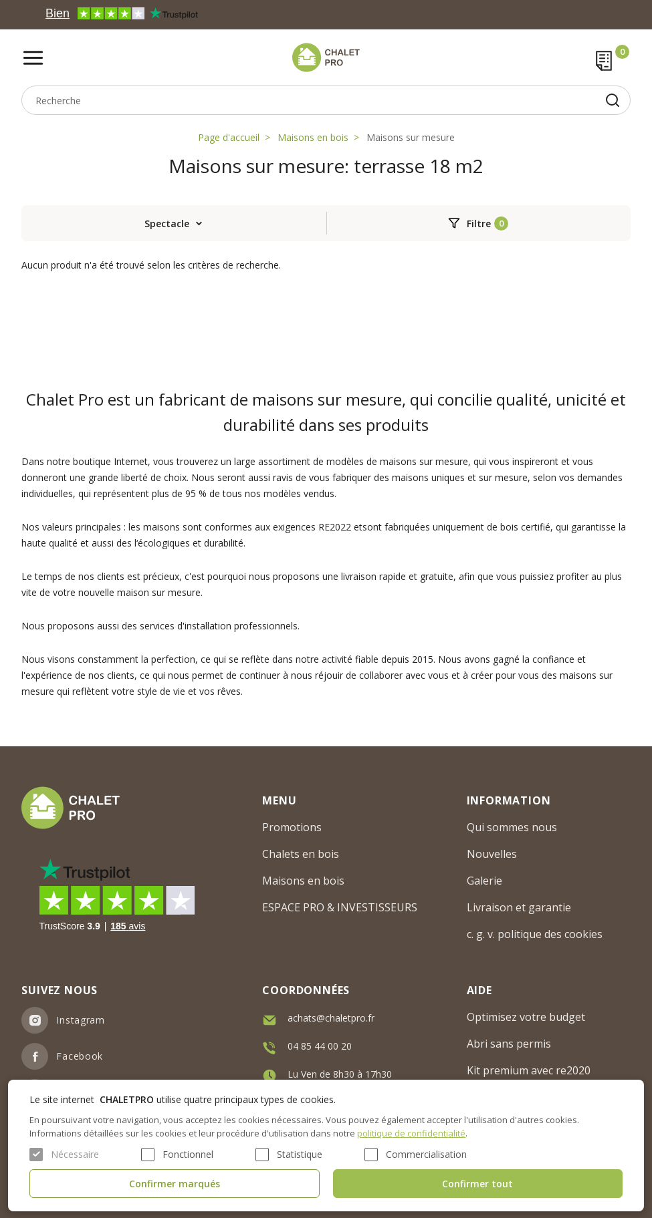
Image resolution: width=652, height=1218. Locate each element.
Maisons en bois (313, 137)
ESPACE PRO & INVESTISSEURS (339, 907)
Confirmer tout (477, 1183)
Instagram (80, 1020)
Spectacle (166, 223)
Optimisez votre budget (526, 1017)
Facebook (79, 1056)
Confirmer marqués (174, 1183)
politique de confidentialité (411, 1133)
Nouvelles (492, 854)
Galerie (484, 880)
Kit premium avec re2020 (528, 1070)
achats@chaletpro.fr (331, 1018)
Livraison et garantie (519, 907)
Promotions (292, 827)
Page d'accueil (228, 137)
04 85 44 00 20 (320, 1046)
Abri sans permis (509, 1043)
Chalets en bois (300, 854)
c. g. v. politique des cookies (535, 934)
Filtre (479, 223)
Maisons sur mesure (410, 137)
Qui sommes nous (512, 827)
